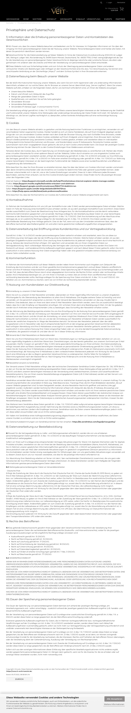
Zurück (19, 679)
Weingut (51, 19)
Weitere (37, 19)
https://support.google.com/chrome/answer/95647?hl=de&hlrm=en (45, 186)
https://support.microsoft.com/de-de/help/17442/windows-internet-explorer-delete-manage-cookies (68, 181)
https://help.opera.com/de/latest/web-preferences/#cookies (40, 191)
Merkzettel (120, 2)
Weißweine (12, 19)
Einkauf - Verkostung (88, 19)
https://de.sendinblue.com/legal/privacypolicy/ (93, 422)
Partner (120, 19)
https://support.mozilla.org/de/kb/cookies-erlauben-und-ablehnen (43, 183)
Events (108, 19)
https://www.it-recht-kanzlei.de (19, 671)
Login (109, 2)
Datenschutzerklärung (22, 708)
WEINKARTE (66, 19)
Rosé (26, 19)
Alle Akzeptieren (114, 699)
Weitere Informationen (114, 704)
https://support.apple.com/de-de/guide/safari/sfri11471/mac (39, 189)
